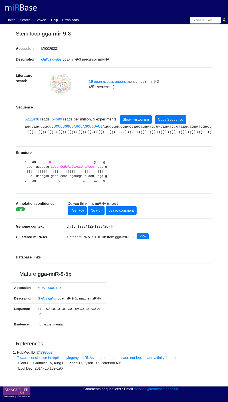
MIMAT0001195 (49, 288)
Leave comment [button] (121, 210)
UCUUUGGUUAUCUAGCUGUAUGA (79, 127)
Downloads (70, 20)
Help (54, 20)
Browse (41, 20)
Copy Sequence (170, 119)
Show (142, 236)
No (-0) (96, 210)
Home (12, 19)
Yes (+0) (77, 210)
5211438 (32, 119)
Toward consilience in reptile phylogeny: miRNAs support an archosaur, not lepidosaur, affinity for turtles (98, 358)
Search (25, 20)
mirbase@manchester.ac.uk (156, 389)
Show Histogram (136, 119)
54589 (57, 119)
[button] (61, 84)
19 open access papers (107, 81)
